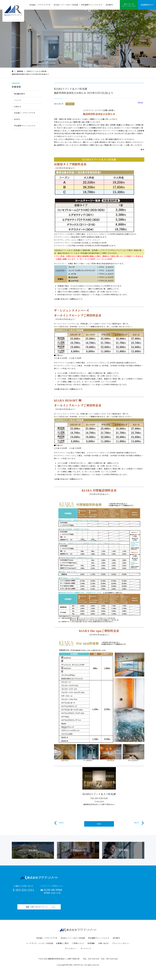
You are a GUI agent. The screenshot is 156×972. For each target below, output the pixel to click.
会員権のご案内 (62, 943)
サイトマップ (86, 948)
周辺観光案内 (19, 94)
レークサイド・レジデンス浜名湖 (39, 943)
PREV (59, 822)
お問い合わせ (103, 943)
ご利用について (78, 943)
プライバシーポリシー (121, 943)
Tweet (140, 102)
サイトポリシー (71, 948)
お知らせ (17, 106)
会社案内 (109, 5)
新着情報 (16, 86)
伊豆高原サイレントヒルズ (91, 5)
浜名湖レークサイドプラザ (39, 5)
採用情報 (91, 943)
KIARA (17, 119)
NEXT (139, 822)
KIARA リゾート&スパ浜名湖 (66, 5)
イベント (17, 100)
